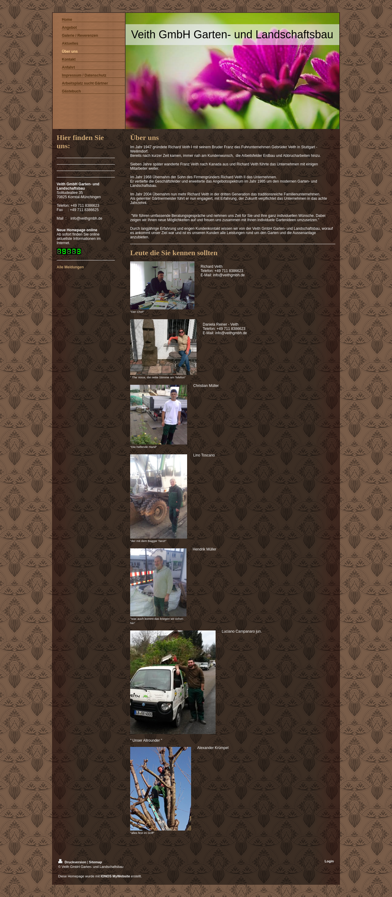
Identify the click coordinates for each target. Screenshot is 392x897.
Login (329, 861)
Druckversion (72, 862)
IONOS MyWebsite (115, 876)
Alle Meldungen (70, 267)
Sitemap (95, 862)
